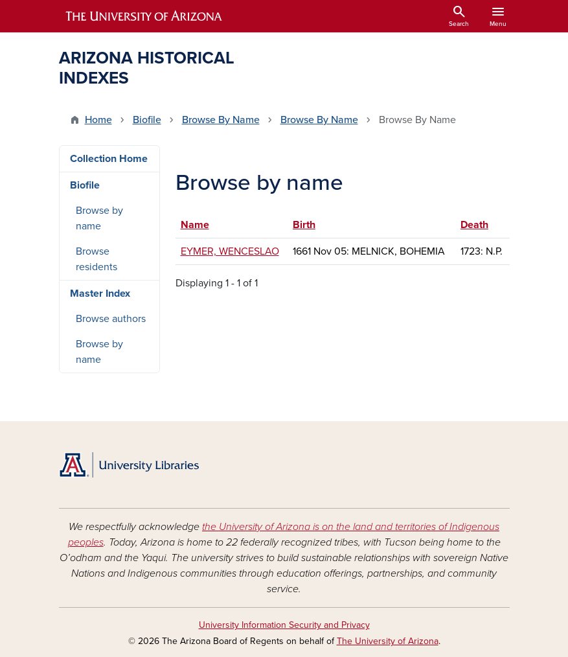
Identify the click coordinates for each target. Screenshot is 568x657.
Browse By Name (221, 119)
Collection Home (109, 158)
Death (474, 224)
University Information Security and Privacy (284, 624)
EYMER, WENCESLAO (230, 251)
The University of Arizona (387, 641)
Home (98, 119)
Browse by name (99, 218)
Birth (304, 224)
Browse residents (96, 259)
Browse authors (111, 318)
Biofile (147, 119)
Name (201, 224)
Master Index (100, 293)
